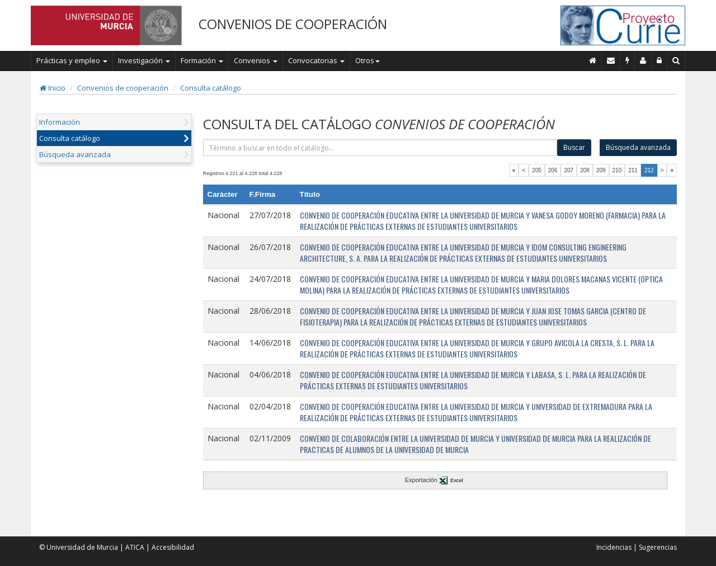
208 (585, 170)
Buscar (574, 147)
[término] (380, 147)
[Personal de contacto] (643, 60)
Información (59, 122)
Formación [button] (202, 60)
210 (617, 170)
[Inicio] (593, 60)
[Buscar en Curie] (676, 60)
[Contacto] (611, 60)
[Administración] (659, 60)
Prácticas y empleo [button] (71, 60)
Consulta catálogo (210, 88)
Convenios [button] (255, 60)
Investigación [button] (144, 60)
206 (553, 170)
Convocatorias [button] (316, 60)
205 (536, 170)
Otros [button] (367, 60)
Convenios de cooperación (122, 88)
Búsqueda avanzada (75, 154)
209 (601, 170)
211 (633, 170)
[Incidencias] (627, 60)
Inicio (52, 88)
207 (568, 170)
